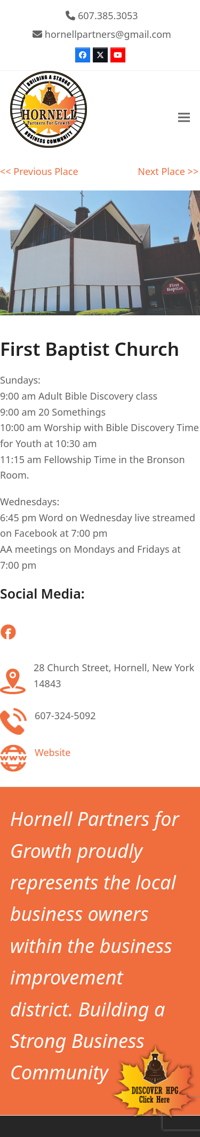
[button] (184, 117)
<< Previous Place (39, 171)
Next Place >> (168, 171)
